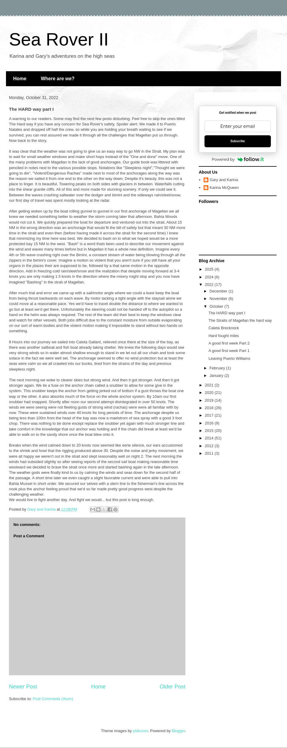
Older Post (172, 687)
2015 (210, 430)
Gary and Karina (224, 179)
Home (19, 78)
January (217, 375)
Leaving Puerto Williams (229, 358)
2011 (210, 453)
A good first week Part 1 (228, 350)
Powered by (238, 159)
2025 (210, 269)
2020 (210, 392)
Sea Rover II (59, 39)
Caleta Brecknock (223, 328)
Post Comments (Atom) (53, 699)
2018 (210, 408)
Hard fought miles (223, 335)
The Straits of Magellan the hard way (240, 320)
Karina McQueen (224, 187)
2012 (210, 446)
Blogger (178, 731)
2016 (210, 423)
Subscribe (237, 141)
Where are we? (57, 78)
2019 (210, 400)
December (219, 291)
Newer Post (23, 687)
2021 (210, 385)
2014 (210, 438)
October (217, 306)
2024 (210, 277)
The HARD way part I (226, 313)
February (218, 368)
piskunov (140, 731)
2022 (210, 284)
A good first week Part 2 (228, 343)
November (219, 298)
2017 (210, 415)
